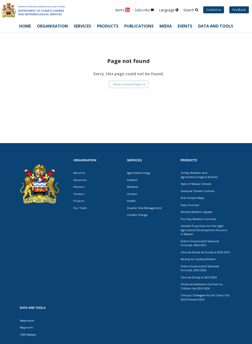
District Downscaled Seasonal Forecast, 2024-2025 (200, 243)
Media (165, 26)
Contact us (213, 10)
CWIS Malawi (28, 334)
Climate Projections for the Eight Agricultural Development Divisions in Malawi (204, 230)
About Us (79, 173)
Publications (139, 26)
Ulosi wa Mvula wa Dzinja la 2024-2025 (205, 252)
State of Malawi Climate (196, 184)
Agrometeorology (138, 173)
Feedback (239, 10)
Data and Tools (215, 26)
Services (82, 26)
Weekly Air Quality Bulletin (198, 259)
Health (131, 201)
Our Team (80, 208)
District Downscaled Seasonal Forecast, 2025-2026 (200, 268)
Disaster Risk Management (144, 208)
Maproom (26, 327)
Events (185, 26)
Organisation (52, 26)
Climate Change (137, 215)
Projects (78, 201)
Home (25, 26)
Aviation (132, 180)
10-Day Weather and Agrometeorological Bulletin (199, 175)
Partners (79, 187)
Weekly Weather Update (197, 212)
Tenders (78, 194)
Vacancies (79, 180)
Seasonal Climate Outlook (197, 191)
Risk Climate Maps (192, 198)
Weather (132, 187)
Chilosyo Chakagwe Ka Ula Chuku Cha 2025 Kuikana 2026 (205, 297)
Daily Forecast (190, 205)
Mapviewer (27, 320)
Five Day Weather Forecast (198, 219)
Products (107, 26)
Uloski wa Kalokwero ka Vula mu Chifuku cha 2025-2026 (202, 286)
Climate (132, 194)
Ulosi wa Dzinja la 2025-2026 (199, 277)
